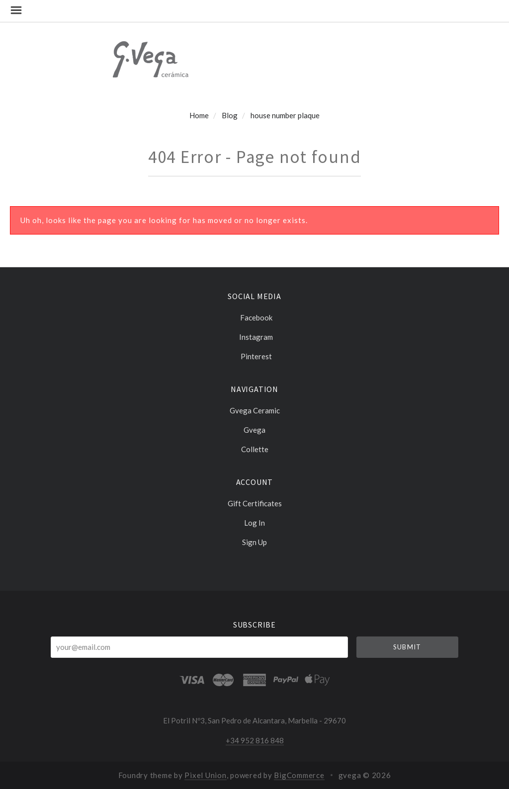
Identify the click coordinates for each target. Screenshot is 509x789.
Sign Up (254, 542)
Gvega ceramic (255, 410)
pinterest (255, 356)
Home (199, 115)
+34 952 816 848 (255, 740)
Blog (230, 115)
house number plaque (285, 115)
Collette (254, 449)
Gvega (254, 429)
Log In (254, 522)
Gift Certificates (255, 503)
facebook (254, 317)
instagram (254, 336)
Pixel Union (205, 775)
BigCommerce (299, 775)
